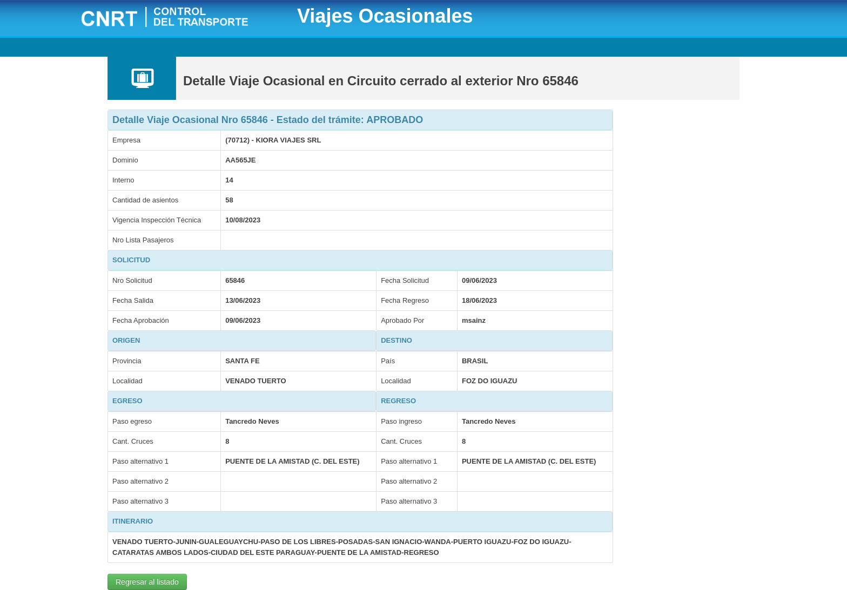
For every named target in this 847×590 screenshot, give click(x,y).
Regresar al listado (147, 582)
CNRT (178, 18)
